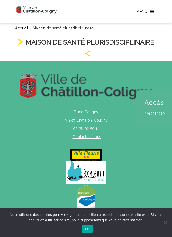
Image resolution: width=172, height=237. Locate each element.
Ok (87, 229)
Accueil (21, 28)
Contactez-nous (87, 136)
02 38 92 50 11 (86, 128)
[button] (141, 11)
